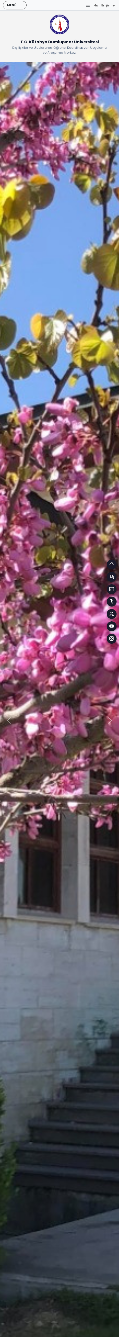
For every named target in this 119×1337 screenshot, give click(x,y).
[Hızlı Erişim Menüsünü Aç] (100, 5)
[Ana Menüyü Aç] (15, 5)
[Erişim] (112, 564)
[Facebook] (112, 614)
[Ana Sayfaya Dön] (59, 25)
